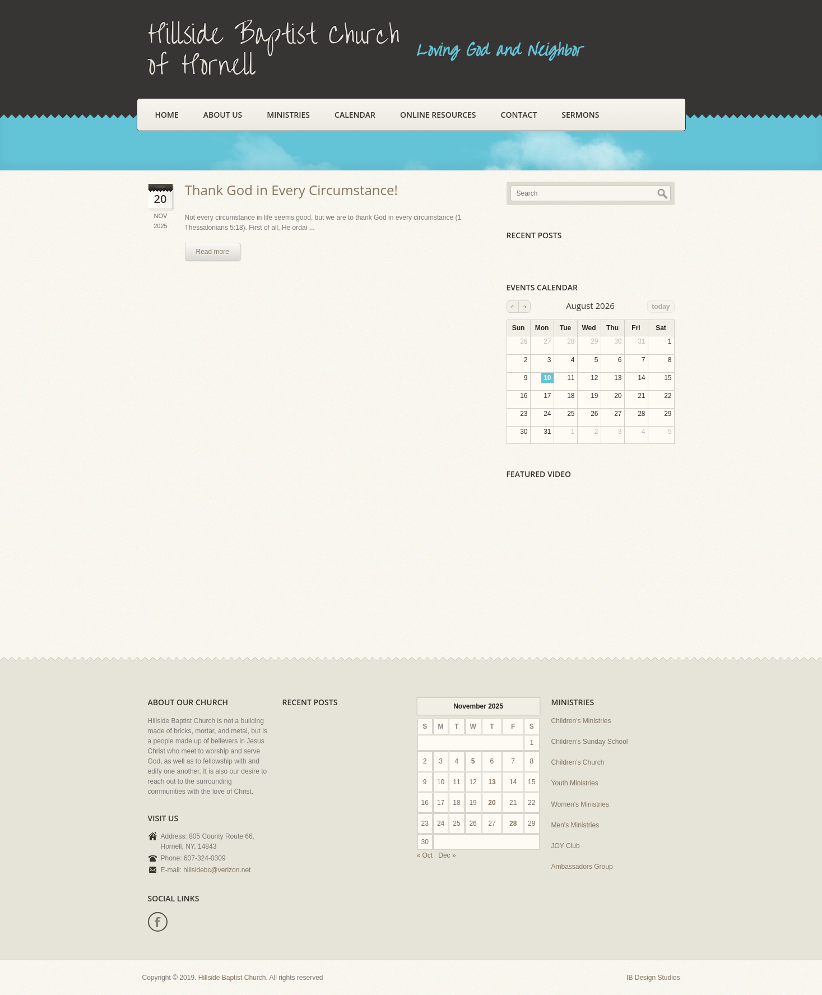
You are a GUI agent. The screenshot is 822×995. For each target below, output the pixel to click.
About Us (223, 114)
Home (167, 114)
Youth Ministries (574, 783)
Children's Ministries (581, 721)
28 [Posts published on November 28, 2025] (513, 823)
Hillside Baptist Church (232, 978)
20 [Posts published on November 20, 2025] (491, 803)
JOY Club (565, 846)
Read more (212, 252)
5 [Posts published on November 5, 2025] (473, 761)
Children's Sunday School (589, 742)
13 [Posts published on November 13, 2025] (491, 782)
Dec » (447, 855)
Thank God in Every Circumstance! (291, 190)
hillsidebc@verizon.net (216, 870)
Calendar (355, 114)
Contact (519, 114)
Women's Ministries (580, 804)
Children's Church (578, 762)
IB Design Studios (653, 978)
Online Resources (438, 114)
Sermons (580, 114)
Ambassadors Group (582, 867)
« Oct (425, 855)
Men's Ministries (575, 825)
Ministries (288, 114)
